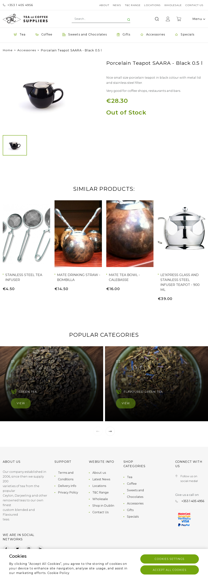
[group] (44, 93)
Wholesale (173, 5)
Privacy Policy (68, 492)
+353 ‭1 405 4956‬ (18, 5)
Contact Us (194, 5)
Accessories (26, 50)
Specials (133, 516)
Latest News (101, 479)
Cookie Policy (58, 573)
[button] (8, 93)
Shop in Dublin (103, 505)
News (117, 5)
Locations (152, 5)
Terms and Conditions (66, 476)
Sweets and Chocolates (135, 494)
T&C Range (133, 5)
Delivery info (67, 486)
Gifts (130, 510)
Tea (129, 477)
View (21, 403)
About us (99, 472)
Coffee (132, 483)
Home (8, 50)
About (104, 5)
